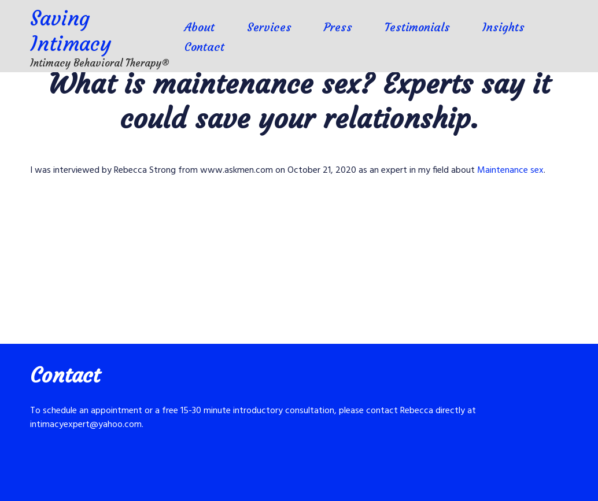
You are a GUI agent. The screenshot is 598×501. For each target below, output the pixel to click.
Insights (503, 27)
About (199, 27)
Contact (204, 46)
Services (269, 27)
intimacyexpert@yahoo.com (86, 424)
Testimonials (417, 27)
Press (338, 27)
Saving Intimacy (70, 31)
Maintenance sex (510, 170)
